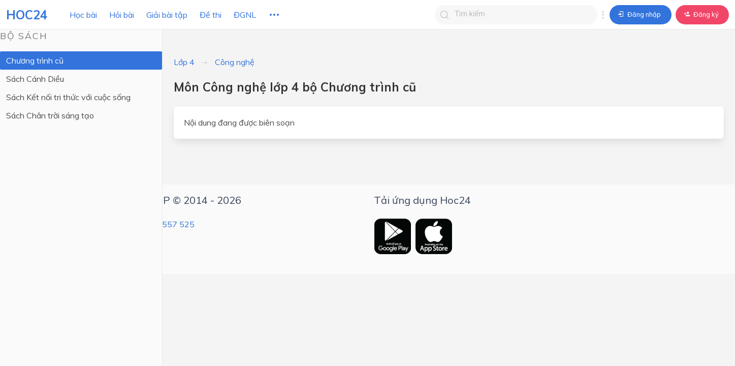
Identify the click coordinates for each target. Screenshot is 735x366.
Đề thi (210, 15)
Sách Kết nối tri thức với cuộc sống (68, 97)
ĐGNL (245, 15)
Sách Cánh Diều (35, 79)
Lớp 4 (184, 62)
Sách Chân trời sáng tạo (50, 115)
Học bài (83, 15)
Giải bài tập (166, 15)
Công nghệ (234, 62)
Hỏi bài (121, 15)
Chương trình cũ (34, 60)
